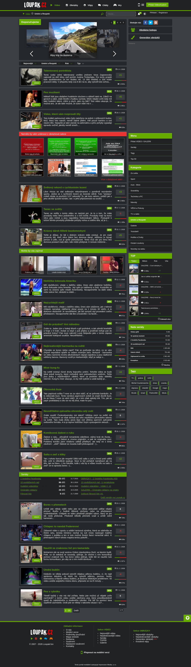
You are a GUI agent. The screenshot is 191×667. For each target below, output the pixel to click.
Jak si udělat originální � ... (151, 276)
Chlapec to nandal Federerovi (61, 526)
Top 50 (133, 159)
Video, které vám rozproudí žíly (62, 114)
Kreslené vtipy (142, 641)
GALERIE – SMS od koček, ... (152, 287)
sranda (164, 383)
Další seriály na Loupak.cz (113, 497)
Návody (134, 202)
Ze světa (134, 173)
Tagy (133, 153)
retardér (146, 388)
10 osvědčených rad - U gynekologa (97, 482)
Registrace (163, 13)
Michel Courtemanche (141, 383)
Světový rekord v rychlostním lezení (65, 187)
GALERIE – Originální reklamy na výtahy (100, 490)
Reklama (70, 639)
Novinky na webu (138, 249)
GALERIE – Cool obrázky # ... (152, 265)
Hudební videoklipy (29, 486)
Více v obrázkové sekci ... (113, 179)
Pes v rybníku (52, 591)
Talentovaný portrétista (57, 70)
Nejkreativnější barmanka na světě (64, 345)
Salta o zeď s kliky (54, 454)
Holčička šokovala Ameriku (60, 280)
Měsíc (144, 261)
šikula (165, 393)
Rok (68, 63)
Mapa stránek (72, 637)
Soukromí (70, 641)
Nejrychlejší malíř (54, 302)
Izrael (143, 393)
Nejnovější (30, 63)
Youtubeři (135, 231)
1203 (150, 378)
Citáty (103, 5)
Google (156, 388)
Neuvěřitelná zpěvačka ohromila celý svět (68, 411)
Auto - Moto (135, 185)
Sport (133, 179)
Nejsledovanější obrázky (147, 637)
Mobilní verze (72, 632)
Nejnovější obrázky (144, 634)
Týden (133, 261)
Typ (80, 63)
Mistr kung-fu (51, 367)
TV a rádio (135, 214)
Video (55, 5)
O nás (69, 630)
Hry (117, 5)
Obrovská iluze (52, 389)
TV (133, 378)
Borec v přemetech (55, 504)
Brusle (135, 393)
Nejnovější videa (107, 633)
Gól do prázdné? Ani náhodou (61, 324)
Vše (166, 261)
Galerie (134, 226)
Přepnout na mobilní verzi (95, 652)
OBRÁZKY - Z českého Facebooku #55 (99, 478)
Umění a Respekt (42, 14)
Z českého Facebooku (30, 478)
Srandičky (135, 191)
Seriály (133, 147)
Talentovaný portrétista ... (150, 308)
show (155, 383)
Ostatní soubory (137, 243)
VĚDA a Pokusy (137, 208)
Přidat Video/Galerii (157, 5)
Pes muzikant (52, 92)
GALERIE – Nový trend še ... (151, 297)
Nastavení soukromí (75, 644)
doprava (135, 388)
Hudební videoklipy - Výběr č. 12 (96, 486)
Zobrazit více (164, 319)
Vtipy (88, 5)
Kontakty (70, 646)
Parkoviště (154, 393)
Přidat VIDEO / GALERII (141, 141)
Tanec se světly (53, 209)
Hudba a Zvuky (137, 237)
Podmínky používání (75, 634)
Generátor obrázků (144, 639)
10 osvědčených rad (29, 482)
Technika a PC (137, 196)
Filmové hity (26, 494)
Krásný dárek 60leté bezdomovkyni (64, 230)
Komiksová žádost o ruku (59, 432)
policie (141, 378)
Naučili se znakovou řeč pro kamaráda (66, 548)
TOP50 (103, 640)
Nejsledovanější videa (110, 636)
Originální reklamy (28, 490)
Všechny (165, 365)
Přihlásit (153, 13)
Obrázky (71, 5)
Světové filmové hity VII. (92, 494)
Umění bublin (51, 569)
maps (165, 388)
